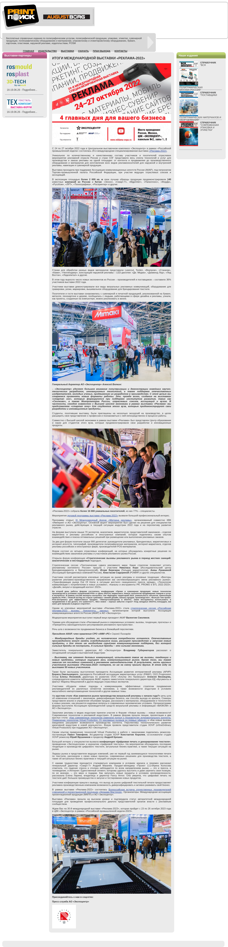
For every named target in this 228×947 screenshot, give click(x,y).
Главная (28, 51)
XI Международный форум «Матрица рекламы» (104, 520)
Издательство (47, 51)
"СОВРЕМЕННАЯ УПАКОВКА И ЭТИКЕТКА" (209, 126)
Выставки (67, 51)
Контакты (120, 51)
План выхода (101, 51)
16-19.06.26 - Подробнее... (22, 89)
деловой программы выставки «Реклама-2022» (92, 515)
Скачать (83, 51)
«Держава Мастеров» (110, 792)
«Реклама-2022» (158, 151)
